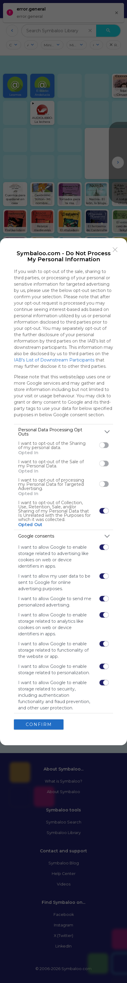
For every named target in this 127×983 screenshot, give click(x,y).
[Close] (115, 250)
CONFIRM (39, 724)
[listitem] (63, 431)
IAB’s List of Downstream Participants (54, 360)
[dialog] (63, 491)
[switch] (104, 445)
